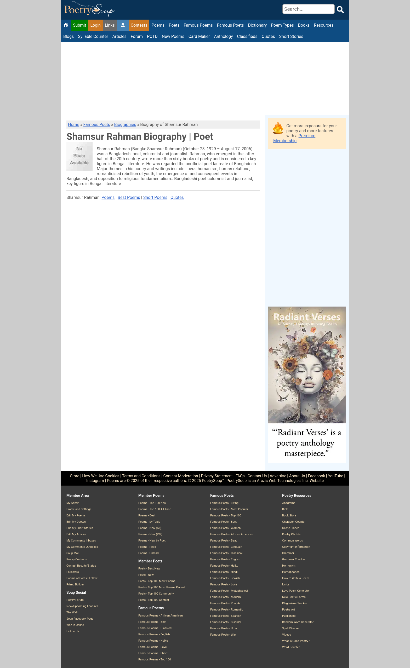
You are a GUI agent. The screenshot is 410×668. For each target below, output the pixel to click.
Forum (137, 36)
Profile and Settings (78, 509)
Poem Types (282, 25)
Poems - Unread (148, 553)
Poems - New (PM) (150, 534)
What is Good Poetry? (296, 641)
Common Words (292, 540)
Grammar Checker (293, 559)
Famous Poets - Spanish (225, 616)
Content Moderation (180, 476)
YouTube (335, 476)
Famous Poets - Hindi (224, 572)
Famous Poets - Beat (223, 540)
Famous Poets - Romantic (226, 609)
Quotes (268, 36)
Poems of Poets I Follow (82, 578)
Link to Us (72, 631)
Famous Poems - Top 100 (154, 659)
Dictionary (257, 25)
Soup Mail (72, 553)
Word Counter (291, 647)
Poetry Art (288, 609)
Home (73, 124)
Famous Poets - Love (223, 584)
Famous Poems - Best (152, 622)
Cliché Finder (290, 528)
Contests (139, 25)
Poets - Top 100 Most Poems (156, 581)
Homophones (290, 572)
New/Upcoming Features (82, 606)
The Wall (71, 612)
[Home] (66, 25)
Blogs (68, 36)
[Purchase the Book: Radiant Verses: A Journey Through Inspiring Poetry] (307, 461)
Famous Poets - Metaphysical (229, 590)
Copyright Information (296, 547)
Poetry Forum (75, 600)
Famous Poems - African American (160, 615)
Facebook (316, 476)
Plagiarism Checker (294, 603)
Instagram (95, 480)
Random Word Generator (298, 622)
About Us (297, 476)
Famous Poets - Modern (225, 597)
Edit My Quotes (76, 521)
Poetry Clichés (291, 534)
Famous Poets (230, 25)
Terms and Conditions (141, 476)
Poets (174, 25)
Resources (323, 25)
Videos (286, 634)
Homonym (288, 565)
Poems (157, 25)
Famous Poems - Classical (155, 628)
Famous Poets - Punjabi (225, 603)
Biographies (125, 124)
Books (304, 25)
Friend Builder (75, 584)
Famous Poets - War (223, 634)
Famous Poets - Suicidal (225, 622)
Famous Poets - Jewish (225, 578)
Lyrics (285, 584)
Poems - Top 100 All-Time (154, 509)
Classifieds (247, 36)
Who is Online (75, 625)
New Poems (173, 36)
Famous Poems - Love (152, 647)
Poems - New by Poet (152, 540)
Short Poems (155, 197)
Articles (119, 36)
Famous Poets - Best (223, 521)
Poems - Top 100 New (152, 503)
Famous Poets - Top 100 (225, 515)
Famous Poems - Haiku (153, 640)
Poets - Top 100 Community (156, 593)
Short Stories (291, 36)
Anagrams (288, 503)
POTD (152, 36)
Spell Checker (290, 628)
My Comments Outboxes (82, 547)
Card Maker (199, 36)
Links (110, 25)
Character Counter (293, 521)
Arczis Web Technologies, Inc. (283, 480)
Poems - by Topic (149, 521)
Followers (72, 572)
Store (74, 476)
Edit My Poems (76, 515)
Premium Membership (294, 138)
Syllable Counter (93, 36)
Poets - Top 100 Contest (153, 600)
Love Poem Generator (296, 590)
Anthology (223, 36)
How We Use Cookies (100, 476)
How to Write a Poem (295, 578)
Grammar (288, 553)
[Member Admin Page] (123, 25)
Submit (79, 25)
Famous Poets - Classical (226, 553)
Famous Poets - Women (225, 528)
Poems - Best (146, 515)
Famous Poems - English (154, 634)
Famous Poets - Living (224, 503)
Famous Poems (198, 25)
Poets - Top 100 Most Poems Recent (161, 587)
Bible (285, 509)
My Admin (72, 503)
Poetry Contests (76, 559)
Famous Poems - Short (153, 653)
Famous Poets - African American (231, 534)
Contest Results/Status (81, 565)
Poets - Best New (149, 568)
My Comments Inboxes (81, 540)
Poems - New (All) (149, 528)
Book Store (289, 515)
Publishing (288, 616)
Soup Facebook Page (79, 618)
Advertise (278, 476)
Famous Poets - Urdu (223, 628)
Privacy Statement (216, 476)
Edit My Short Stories (79, 528)
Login (95, 25)
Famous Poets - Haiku (224, 565)
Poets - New (146, 575)
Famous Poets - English (225, 559)
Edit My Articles (76, 534)
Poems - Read (147, 547)
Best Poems (129, 197)
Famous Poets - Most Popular (229, 509)
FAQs (240, 476)
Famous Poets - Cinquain (226, 547)
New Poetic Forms (294, 597)
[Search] (308, 9)
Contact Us (257, 476)
